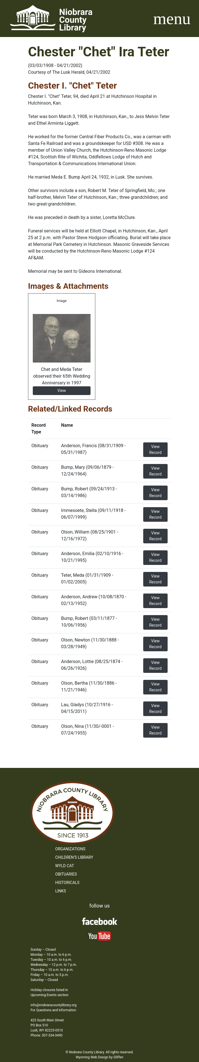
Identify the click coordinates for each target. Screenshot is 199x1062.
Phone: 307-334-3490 (47, 1035)
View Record (155, 449)
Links (60, 891)
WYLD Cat (64, 866)
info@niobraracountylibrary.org (54, 1005)
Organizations (70, 849)
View (61, 390)
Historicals (67, 882)
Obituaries (66, 874)
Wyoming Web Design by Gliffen (99, 1057)
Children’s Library (74, 857)
